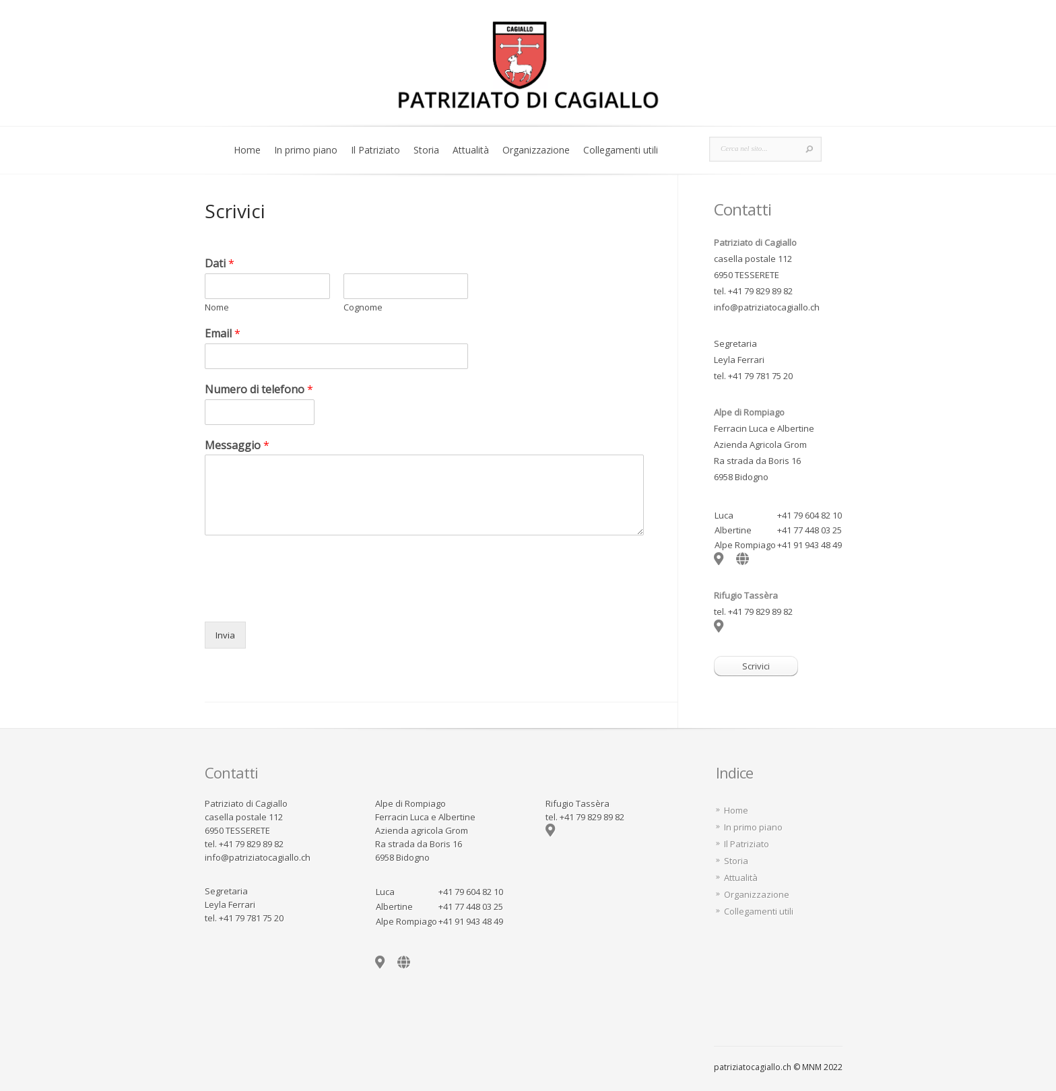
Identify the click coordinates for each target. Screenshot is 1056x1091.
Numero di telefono (259, 390)
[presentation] (307, 599)
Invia (225, 635)
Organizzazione (536, 149)
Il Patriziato (375, 149)
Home (247, 149)
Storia (426, 149)
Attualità (471, 149)
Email (222, 334)
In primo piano (305, 149)
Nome (217, 307)
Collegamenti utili (620, 149)
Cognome (363, 307)
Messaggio (237, 445)
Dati (219, 264)
